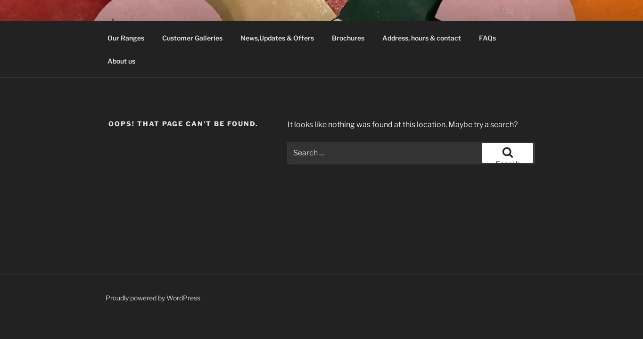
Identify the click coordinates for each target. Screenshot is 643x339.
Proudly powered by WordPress (153, 298)
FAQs (487, 38)
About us (121, 61)
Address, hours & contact (421, 38)
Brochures (348, 38)
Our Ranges (125, 38)
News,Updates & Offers (277, 38)
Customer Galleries (192, 38)
